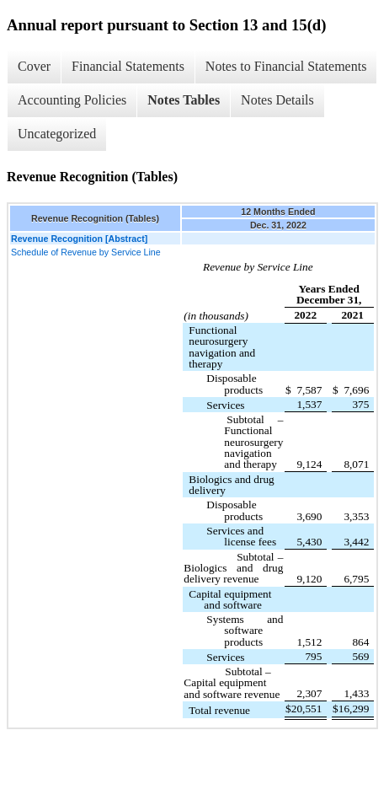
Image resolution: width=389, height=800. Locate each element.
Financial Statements (128, 66)
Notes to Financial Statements (286, 66)
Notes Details (277, 100)
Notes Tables (183, 100)
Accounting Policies (72, 100)
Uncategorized (57, 133)
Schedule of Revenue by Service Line (86, 252)
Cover (34, 66)
